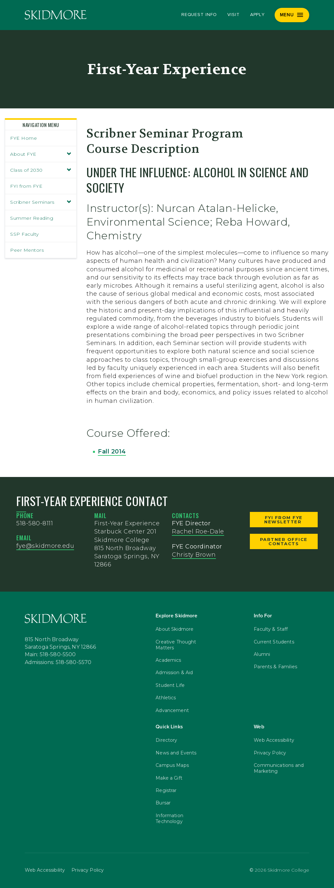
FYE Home (23, 138)
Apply (257, 14)
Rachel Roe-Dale (198, 531)
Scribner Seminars (40, 202)
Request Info (199, 14)
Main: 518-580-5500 (50, 655)
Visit (233, 14)
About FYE (40, 154)
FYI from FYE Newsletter (283, 519)
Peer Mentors (27, 250)
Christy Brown (194, 554)
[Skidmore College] (55, 15)
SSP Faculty (24, 234)
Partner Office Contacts (284, 541)
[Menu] (292, 15)
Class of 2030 (40, 170)
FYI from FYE (26, 186)
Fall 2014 (112, 451)
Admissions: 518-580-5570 (58, 662)
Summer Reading (31, 218)
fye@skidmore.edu (45, 545)
